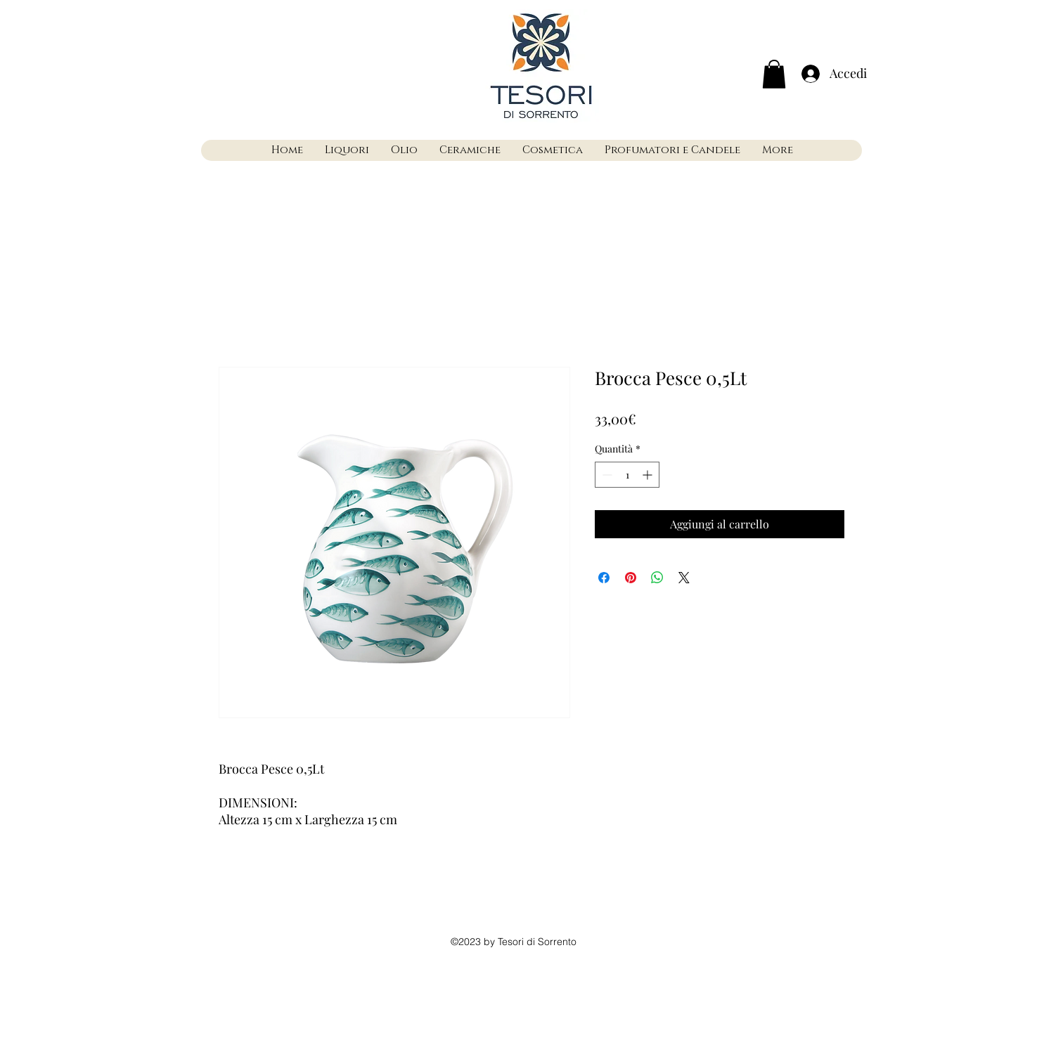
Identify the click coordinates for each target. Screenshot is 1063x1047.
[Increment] (648, 474)
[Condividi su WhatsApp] (657, 577)
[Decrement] (605, 474)
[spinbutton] (627, 474)
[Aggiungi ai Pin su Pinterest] (630, 577)
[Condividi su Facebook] (603, 577)
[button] (774, 74)
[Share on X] (684, 577)
